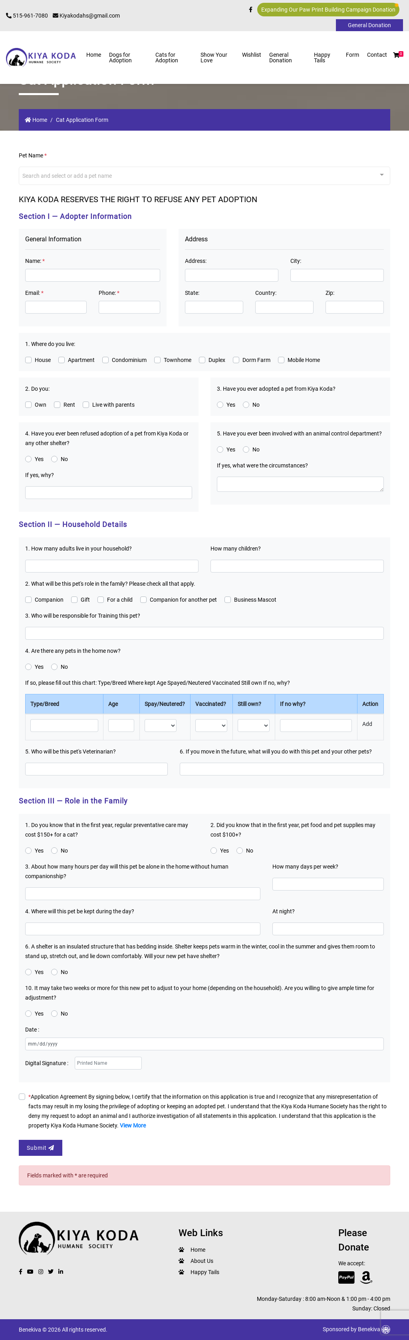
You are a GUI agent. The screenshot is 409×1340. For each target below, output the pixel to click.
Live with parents (113, 405)
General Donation (280, 58)
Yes (230, 405)
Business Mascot (255, 599)
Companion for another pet (183, 599)
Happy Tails (322, 58)
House (43, 360)
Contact (377, 55)
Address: (195, 261)
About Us (202, 1261)
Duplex (216, 360)
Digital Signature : (46, 1063)
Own (40, 405)
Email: (34, 293)
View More (133, 1125)
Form (352, 55)
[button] (396, 55)
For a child (120, 599)
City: (295, 261)
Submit (40, 1148)
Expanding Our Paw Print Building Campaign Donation (329, 8)
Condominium (129, 360)
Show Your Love (214, 58)
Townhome (177, 360)
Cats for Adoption (166, 58)
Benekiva (374, 1329)
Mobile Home (304, 360)
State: (192, 293)
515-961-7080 (27, 15)
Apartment (81, 360)
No (256, 405)
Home (93, 55)
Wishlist (251, 55)
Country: (265, 293)
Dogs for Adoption (120, 58)
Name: (35, 261)
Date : (32, 1029)
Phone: (109, 293)
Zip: (330, 293)
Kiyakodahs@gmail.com (86, 15)
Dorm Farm (256, 360)
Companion (49, 599)
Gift (85, 599)
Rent (69, 405)
